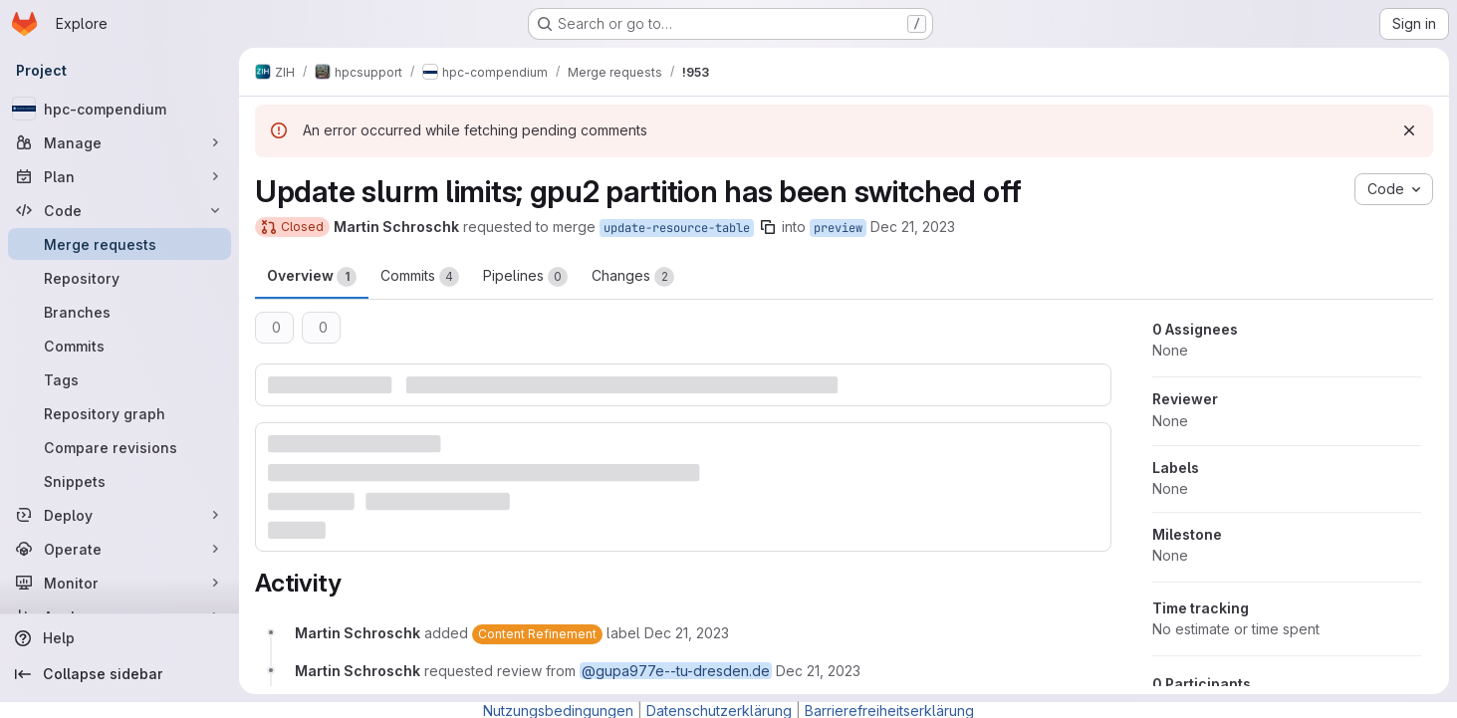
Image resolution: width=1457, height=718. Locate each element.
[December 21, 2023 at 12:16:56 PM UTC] (686, 632)
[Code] (119, 210)
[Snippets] (119, 481)
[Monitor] (119, 582)
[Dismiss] (1409, 130)
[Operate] (119, 549)
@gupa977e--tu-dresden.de (676, 670)
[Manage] (119, 142)
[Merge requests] (119, 244)
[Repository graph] (119, 413)
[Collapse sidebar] (119, 674)
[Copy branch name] (768, 227)
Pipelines (525, 277)
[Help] (119, 638)
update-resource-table (677, 228)
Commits (419, 277)
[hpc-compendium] (119, 108)
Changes (633, 277)
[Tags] (119, 379)
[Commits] (119, 345)
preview (838, 228)
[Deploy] (119, 515)
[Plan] (119, 176)
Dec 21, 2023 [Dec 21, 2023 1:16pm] (912, 226)
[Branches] (119, 312)
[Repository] (119, 278)
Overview (312, 277)
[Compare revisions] (119, 447)
